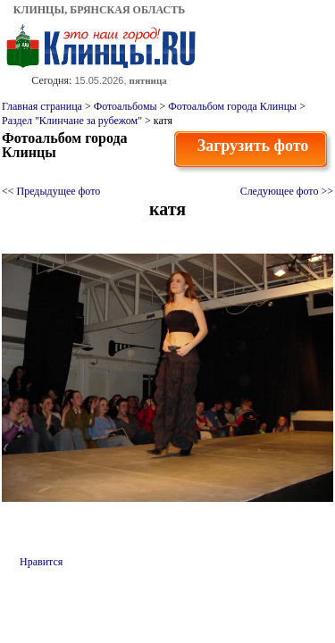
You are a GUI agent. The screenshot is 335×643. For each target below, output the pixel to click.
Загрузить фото (253, 145)
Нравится (41, 561)
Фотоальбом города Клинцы (232, 106)
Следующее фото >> (286, 191)
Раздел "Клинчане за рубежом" (72, 120)
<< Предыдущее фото (51, 191)
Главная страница (42, 106)
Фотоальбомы (125, 106)
